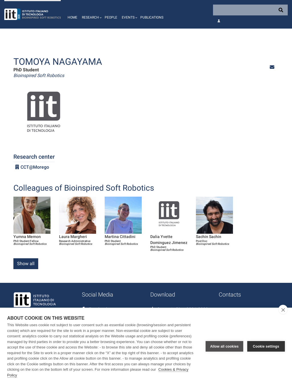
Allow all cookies (224, 346)
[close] (283, 310)
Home (72, 17)
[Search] (250, 10)
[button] (91, 14)
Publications (151, 17)
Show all (26, 263)
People (111, 17)
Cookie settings (266, 346)
